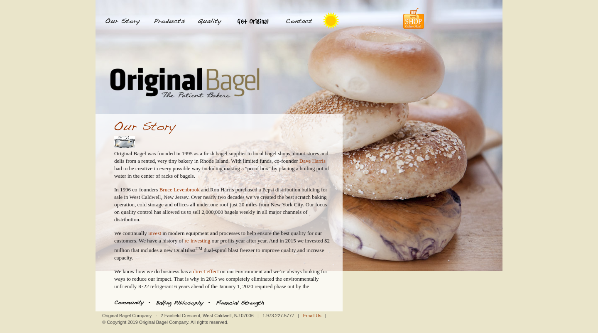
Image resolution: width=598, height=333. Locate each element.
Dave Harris (312, 161)
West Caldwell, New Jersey (159, 197)
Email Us (312, 315)
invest (154, 233)
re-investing (197, 241)
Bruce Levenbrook (179, 189)
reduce (139, 279)
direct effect (206, 271)
